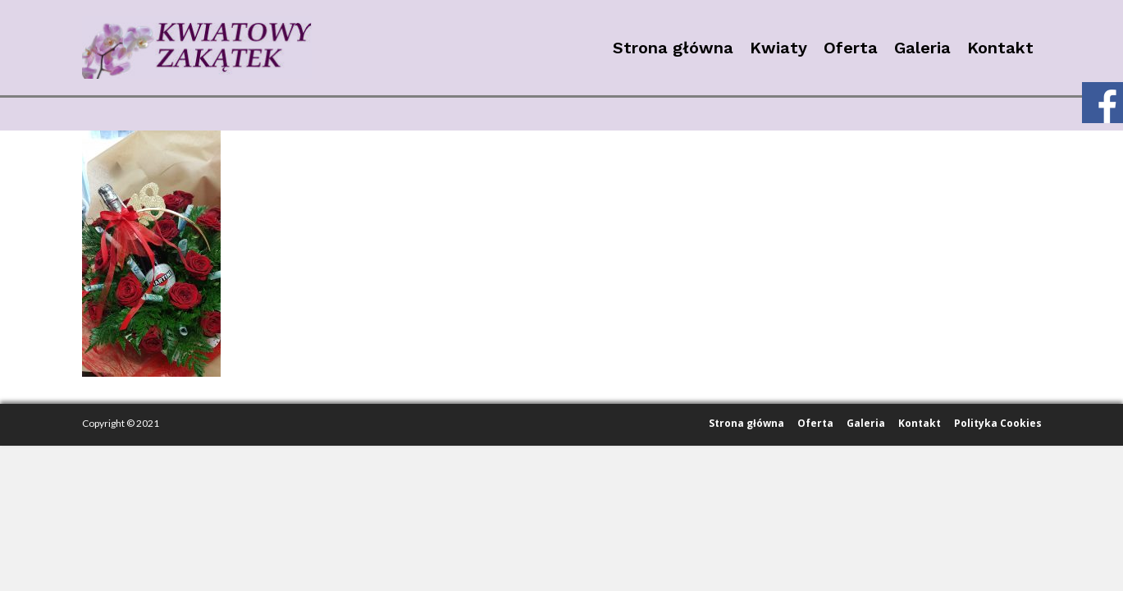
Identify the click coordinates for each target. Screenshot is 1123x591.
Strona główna (673, 47)
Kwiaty (778, 47)
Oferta (851, 47)
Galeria (922, 47)
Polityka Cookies (998, 423)
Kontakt (1000, 47)
